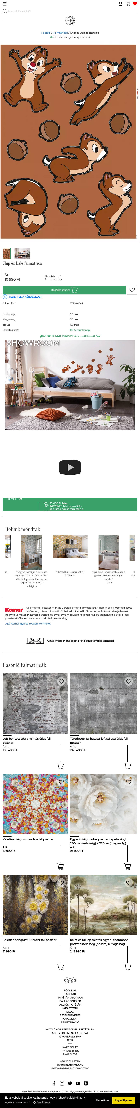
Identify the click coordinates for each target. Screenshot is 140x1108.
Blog (70, 1011)
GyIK (70, 1040)
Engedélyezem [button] (124, 1100)
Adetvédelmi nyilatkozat (70, 1033)
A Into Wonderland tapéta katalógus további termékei (80, 641)
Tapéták (70, 994)
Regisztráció (70, 1022)
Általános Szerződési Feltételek (70, 1029)
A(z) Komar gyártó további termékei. (28, 623)
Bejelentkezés (70, 1015)
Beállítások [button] (42, 1102)
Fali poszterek (70, 1001)
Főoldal (46, 32)
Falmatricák (60, 32)
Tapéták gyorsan (70, 997)
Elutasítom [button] (102, 1100)
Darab (52, 279)
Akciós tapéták (70, 1004)
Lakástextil (70, 1008)
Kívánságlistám (70, 1036)
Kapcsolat (70, 1018)
